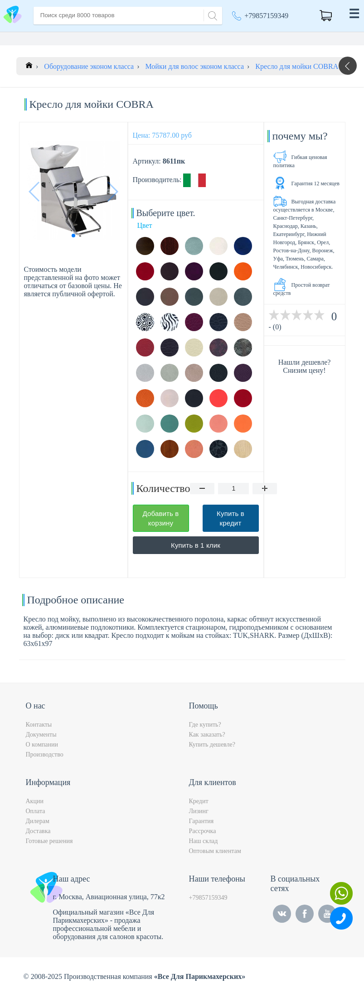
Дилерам (37, 821)
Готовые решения (49, 841)
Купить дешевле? (212, 744)
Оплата (35, 811)
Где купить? (205, 724)
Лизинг (199, 811)
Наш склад (203, 841)
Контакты (39, 724)
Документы (41, 734)
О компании (42, 744)
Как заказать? (207, 734)
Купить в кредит (230, 518)
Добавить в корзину (161, 518)
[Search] (211, 14)
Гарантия (201, 821)
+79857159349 (266, 15)
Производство (44, 754)
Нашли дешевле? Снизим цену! (304, 366)
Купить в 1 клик (195, 545)
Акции (35, 801)
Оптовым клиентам (215, 851)
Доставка (38, 831)
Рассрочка (202, 831)
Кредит (199, 801)
